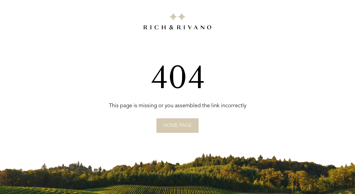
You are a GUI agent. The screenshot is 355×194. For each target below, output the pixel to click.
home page (177, 125)
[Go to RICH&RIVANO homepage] (177, 22)
